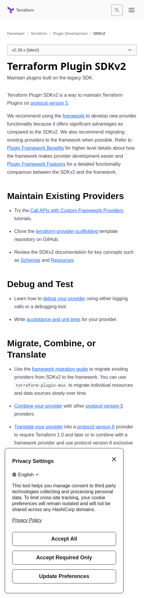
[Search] (117, 10)
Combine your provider (38, 405)
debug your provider (64, 298)
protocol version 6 (96, 426)
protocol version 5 (49, 103)
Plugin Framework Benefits (35, 148)
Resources (62, 260)
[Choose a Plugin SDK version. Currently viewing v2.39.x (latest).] (72, 50)
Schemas (30, 260)
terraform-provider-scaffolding (67, 231)
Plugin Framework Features (36, 164)
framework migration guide (60, 369)
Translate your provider (38, 426)
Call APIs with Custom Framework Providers (77, 210)
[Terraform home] (20, 10)
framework (73, 115)
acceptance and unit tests (53, 319)
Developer (16, 33)
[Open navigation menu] (131, 10)
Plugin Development (70, 33)
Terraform (39, 33)
